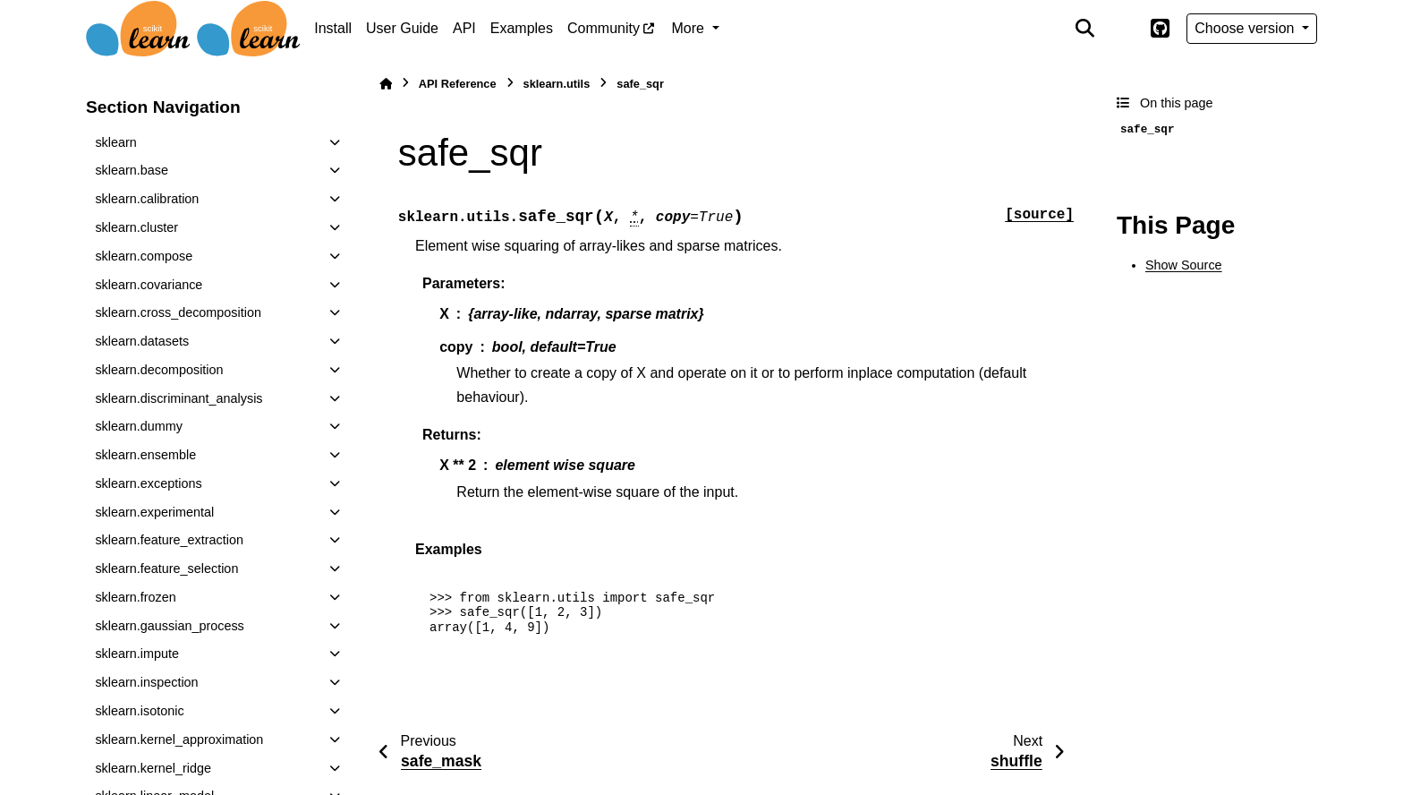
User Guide (402, 28)
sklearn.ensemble (145, 455)
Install (333, 28)
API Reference (458, 83)
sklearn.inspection (146, 682)
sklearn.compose (143, 256)
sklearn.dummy (139, 426)
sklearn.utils (557, 83)
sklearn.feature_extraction (169, 540)
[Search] (1085, 28)
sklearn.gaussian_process (169, 626)
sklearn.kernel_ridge (153, 768)
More (690, 28)
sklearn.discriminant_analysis (178, 398)
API (464, 28)
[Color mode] (1122, 28)
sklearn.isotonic (139, 711)
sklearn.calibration (147, 199)
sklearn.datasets (142, 341)
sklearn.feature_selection (166, 568)
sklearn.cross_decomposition (178, 312)
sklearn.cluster (136, 227)
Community (603, 28)
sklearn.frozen (135, 597)
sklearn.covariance (148, 285)
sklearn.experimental (154, 512)
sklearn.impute (137, 653)
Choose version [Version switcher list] (1246, 28)
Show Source (1183, 265)
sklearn (115, 142)
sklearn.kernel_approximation (179, 739)
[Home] (385, 83)
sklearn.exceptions (148, 483)
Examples (521, 28)
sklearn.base (131, 170)
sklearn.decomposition (159, 370)
